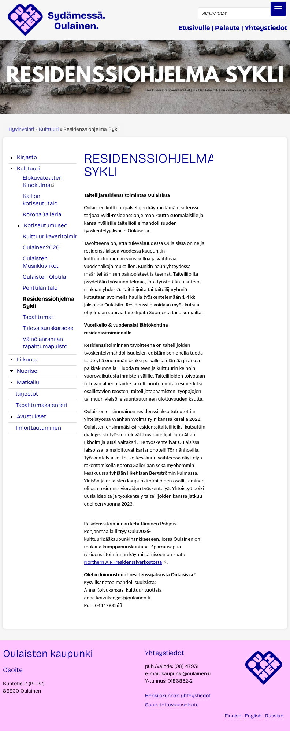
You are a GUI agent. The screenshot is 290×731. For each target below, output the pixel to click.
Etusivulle (194, 28)
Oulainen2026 (41, 247)
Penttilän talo (40, 287)
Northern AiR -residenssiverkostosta (125, 562)
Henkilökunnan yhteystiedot (178, 696)
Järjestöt (27, 393)
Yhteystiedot (266, 28)
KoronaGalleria (42, 214)
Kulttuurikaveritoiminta (53, 236)
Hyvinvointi (21, 129)
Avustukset (31, 416)
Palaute (227, 28)
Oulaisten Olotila (44, 276)
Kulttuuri (49, 129)
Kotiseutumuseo (45, 225)
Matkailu (28, 382)
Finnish (233, 716)
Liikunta (27, 359)
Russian (274, 716)
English (253, 716)
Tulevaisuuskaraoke (48, 328)
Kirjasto (27, 157)
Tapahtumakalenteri (41, 405)
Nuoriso (27, 371)
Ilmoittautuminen (38, 428)
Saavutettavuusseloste (172, 705)
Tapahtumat (38, 317)
